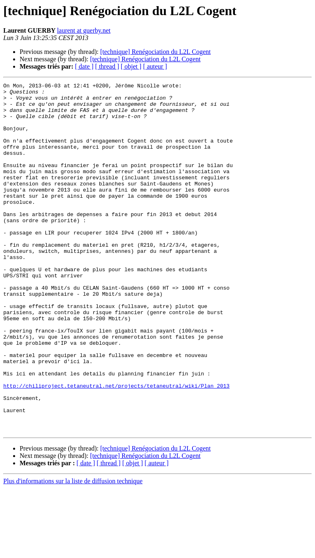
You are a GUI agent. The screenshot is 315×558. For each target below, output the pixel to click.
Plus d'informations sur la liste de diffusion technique (73, 550)
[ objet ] (131, 66)
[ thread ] (107, 66)
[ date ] (84, 66)
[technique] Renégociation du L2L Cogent (155, 51)
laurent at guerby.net (84, 30)
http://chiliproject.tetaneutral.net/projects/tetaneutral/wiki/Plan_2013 (116, 447)
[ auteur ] (155, 66)
